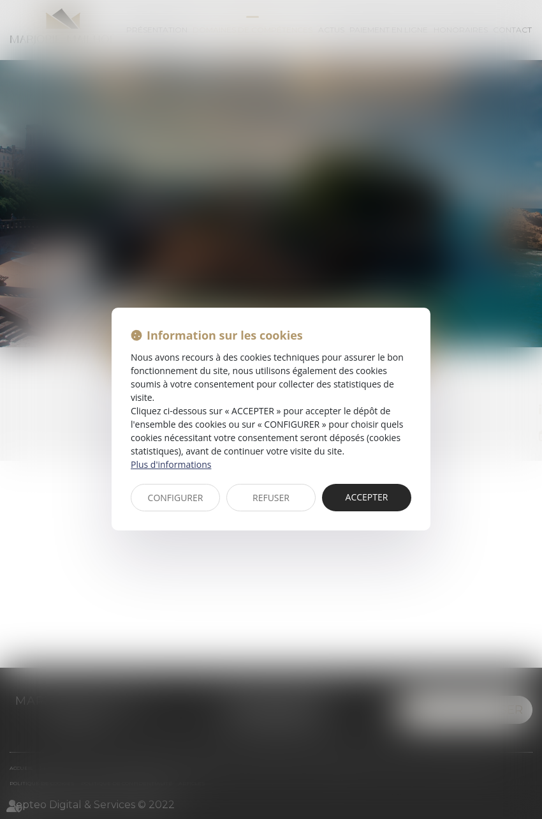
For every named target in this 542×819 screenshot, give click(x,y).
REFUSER (271, 498)
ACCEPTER (367, 497)
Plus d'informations (171, 464)
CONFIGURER (175, 498)
